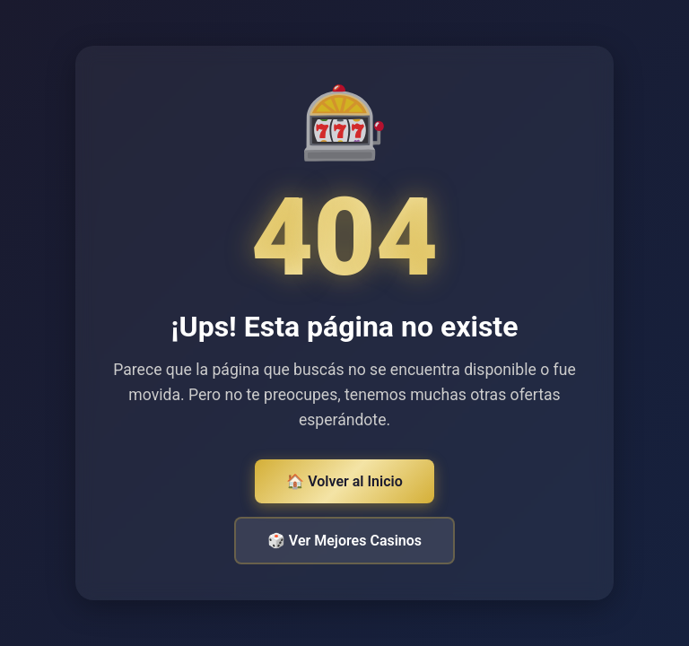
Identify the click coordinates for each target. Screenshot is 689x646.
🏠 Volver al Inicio (344, 481)
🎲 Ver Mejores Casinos (344, 540)
